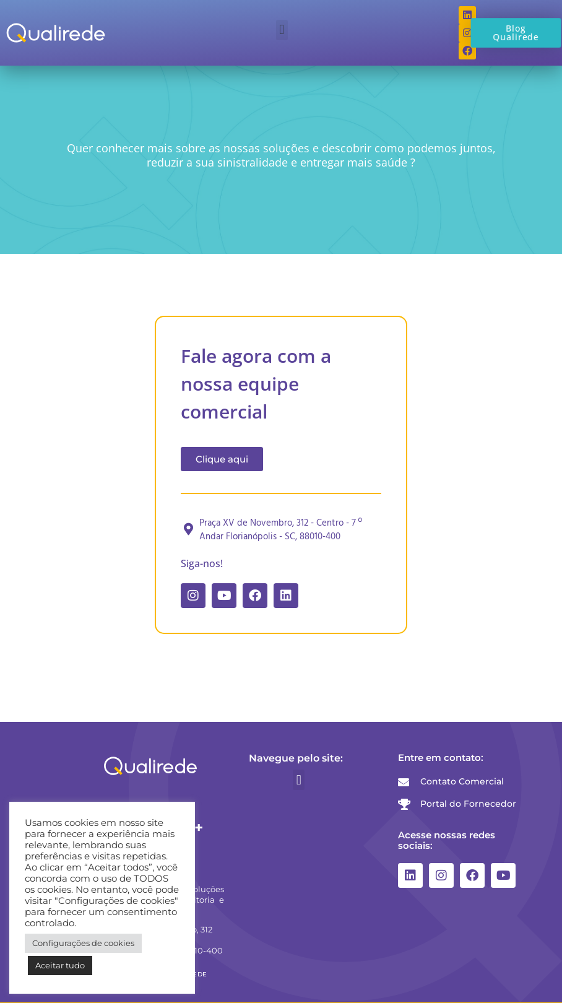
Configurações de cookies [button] (83, 943)
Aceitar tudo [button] (60, 965)
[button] (282, 30)
